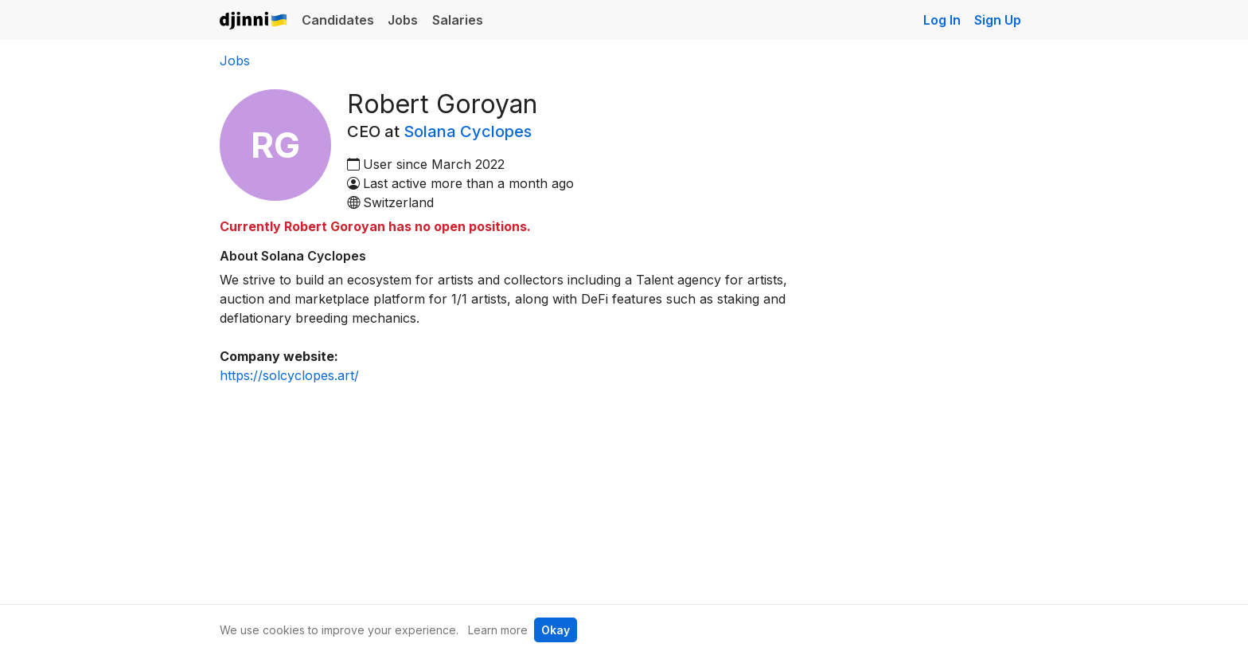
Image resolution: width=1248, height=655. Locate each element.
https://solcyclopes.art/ (289, 375)
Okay (555, 630)
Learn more (498, 630)
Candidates (338, 20)
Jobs (403, 20)
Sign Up (997, 20)
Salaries (457, 20)
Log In (942, 20)
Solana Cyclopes (468, 131)
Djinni (254, 21)
